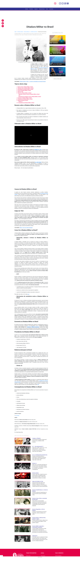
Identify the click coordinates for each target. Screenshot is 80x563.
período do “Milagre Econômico (33, 326)
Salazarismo (34, 535)
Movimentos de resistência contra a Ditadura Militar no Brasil (30, 96)
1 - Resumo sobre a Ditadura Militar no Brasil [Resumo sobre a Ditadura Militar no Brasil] (25, 86)
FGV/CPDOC (17, 415)
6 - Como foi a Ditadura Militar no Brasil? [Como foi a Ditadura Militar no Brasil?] (24, 92)
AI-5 (19, 95)
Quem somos (28, 555)
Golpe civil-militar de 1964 (37, 481)
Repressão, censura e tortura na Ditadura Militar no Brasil (29, 94)
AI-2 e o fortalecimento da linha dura (39, 454)
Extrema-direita (35, 473)
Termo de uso (43, 555)
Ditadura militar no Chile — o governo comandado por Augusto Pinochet (33, 81)
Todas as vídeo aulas (57, 78)
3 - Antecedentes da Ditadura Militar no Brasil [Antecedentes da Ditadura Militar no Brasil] (25, 89)
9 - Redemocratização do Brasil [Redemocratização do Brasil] (22, 100)
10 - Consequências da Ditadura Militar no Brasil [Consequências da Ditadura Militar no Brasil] (25, 102)
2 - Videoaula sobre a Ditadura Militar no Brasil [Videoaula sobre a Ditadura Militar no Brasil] (25, 88)
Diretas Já (20, 101)
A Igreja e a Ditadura (36, 438)
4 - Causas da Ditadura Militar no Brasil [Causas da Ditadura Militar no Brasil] (24, 90)
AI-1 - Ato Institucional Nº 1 (38, 446)
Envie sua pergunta (58, 555)
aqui (28, 294)
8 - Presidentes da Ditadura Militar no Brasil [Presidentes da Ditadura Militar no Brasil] (24, 99)
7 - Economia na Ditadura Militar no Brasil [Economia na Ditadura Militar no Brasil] (24, 97)
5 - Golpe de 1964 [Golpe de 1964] (20, 91)
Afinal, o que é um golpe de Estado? (26, 227)
